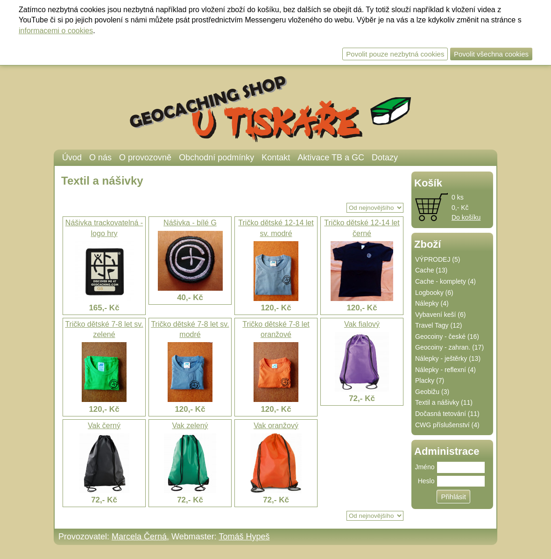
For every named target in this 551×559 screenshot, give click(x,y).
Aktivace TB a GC (330, 157)
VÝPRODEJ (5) (437, 259)
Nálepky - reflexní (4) (445, 369)
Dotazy (385, 157)
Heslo (426, 481)
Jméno (424, 467)
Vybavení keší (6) (440, 314)
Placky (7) (429, 380)
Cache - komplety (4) (445, 281)
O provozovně (145, 157)
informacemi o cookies (56, 31)
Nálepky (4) (432, 303)
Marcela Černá (139, 536)
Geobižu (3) (432, 391)
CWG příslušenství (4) (447, 425)
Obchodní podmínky (216, 157)
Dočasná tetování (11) (447, 413)
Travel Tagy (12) (438, 325)
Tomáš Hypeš (244, 536)
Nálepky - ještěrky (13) (447, 358)
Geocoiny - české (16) (447, 336)
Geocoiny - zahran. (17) (449, 347)
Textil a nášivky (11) (444, 402)
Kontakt (275, 157)
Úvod (72, 157)
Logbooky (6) (434, 292)
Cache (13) (431, 270)
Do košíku (466, 217)
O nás (100, 157)
